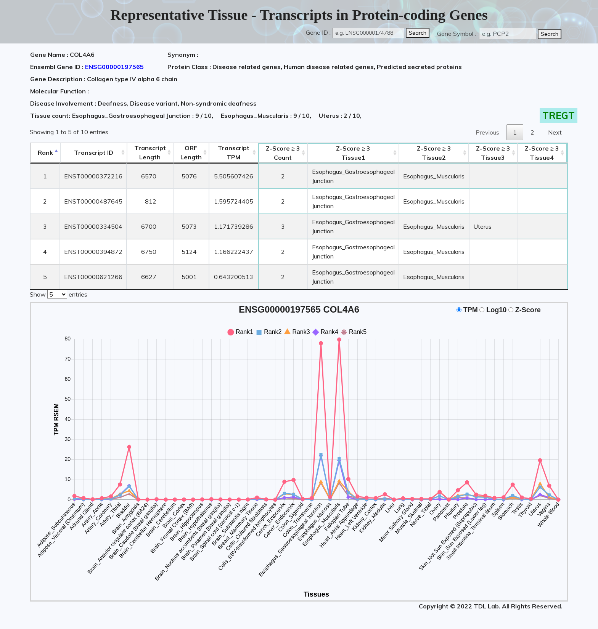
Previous (487, 132)
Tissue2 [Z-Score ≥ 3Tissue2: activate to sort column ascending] (435, 152)
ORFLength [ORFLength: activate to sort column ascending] (190, 152)
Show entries (58, 293)
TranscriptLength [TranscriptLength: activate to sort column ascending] (150, 152)
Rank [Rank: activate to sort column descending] (45, 152)
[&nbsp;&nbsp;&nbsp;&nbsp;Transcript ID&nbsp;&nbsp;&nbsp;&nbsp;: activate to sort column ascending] (93, 152)
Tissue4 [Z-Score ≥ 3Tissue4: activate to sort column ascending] (543, 152)
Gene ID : (318, 32)
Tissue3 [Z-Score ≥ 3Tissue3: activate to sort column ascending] (494, 152)
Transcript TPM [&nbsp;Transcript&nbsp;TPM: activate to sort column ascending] (233, 152)
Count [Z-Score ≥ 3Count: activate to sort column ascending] (283, 152)
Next (555, 132)
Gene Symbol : (457, 33)
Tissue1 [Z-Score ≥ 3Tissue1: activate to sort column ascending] (353, 152)
